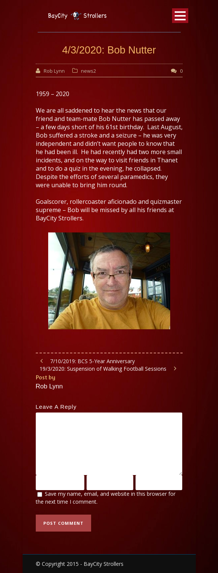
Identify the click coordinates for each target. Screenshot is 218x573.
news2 (88, 70)
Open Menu (180, 15)
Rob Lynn (54, 70)
